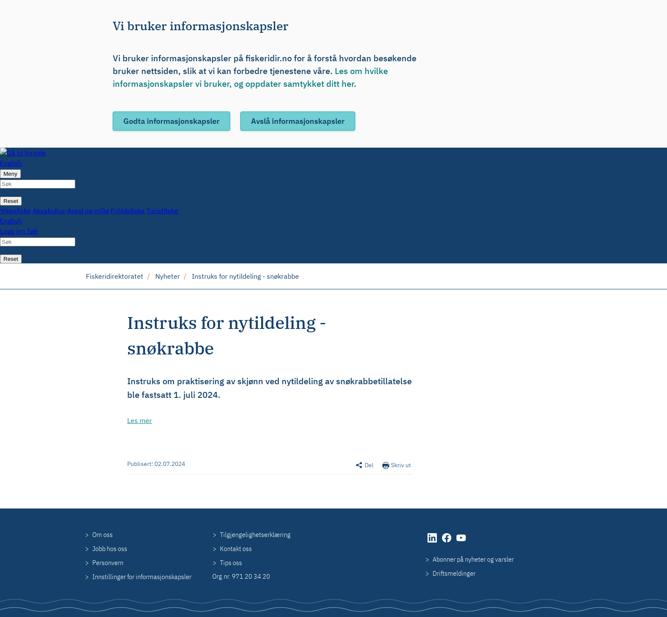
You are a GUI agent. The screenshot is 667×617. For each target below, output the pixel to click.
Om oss (102, 534)
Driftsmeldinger (454, 573)
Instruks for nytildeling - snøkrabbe (245, 276)
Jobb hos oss (109, 548)
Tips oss (231, 562)
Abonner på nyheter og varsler (473, 559)
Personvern (107, 562)
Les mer (139, 420)
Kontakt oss (236, 548)
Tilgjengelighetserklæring (255, 534)
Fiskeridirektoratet (114, 276)
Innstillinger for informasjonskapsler (141, 576)
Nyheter (167, 276)
